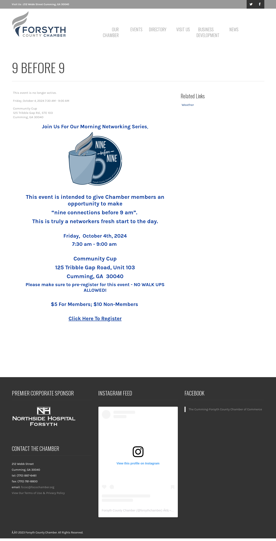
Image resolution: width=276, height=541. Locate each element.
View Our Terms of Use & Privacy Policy (38, 493)
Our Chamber (111, 32)
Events (136, 29)
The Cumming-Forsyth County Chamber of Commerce (225, 409)
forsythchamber (150, 510)
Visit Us (183, 29)
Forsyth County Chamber (119, 510)
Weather (188, 105)
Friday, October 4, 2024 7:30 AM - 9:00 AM (41, 101)
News (233, 29)
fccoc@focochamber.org (37, 487)
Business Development (206, 32)
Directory (157, 29)
